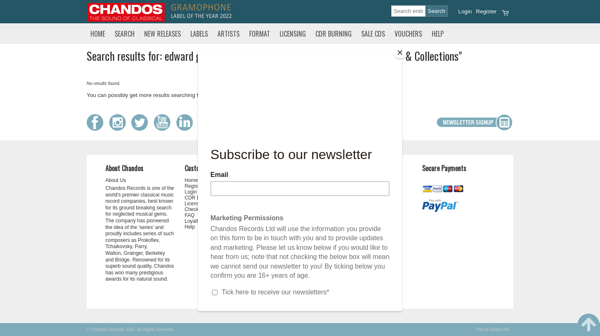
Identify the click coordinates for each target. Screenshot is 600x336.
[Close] (400, 52)
